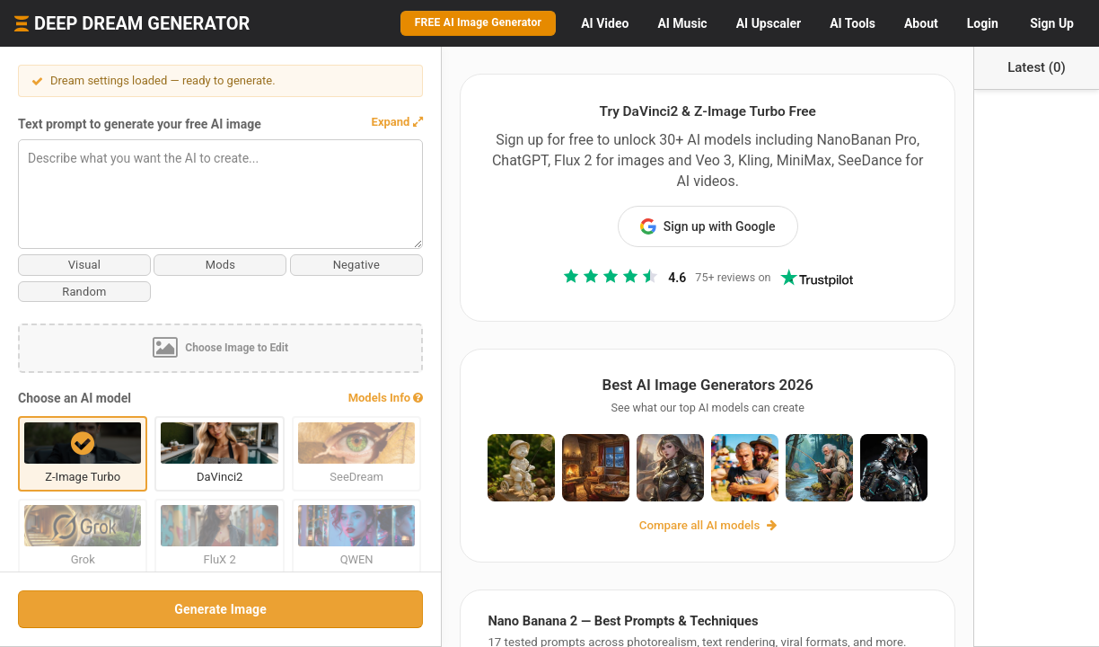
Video (605, 23)
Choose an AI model (74, 398)
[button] (314, 122)
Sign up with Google (666, 206)
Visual (70, 264)
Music (682, 23)
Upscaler (768, 23)
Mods (179, 264)
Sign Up (1052, 23)
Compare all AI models (666, 518)
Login (982, 23)
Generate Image (179, 609)
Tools (852, 23)
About (921, 23)
